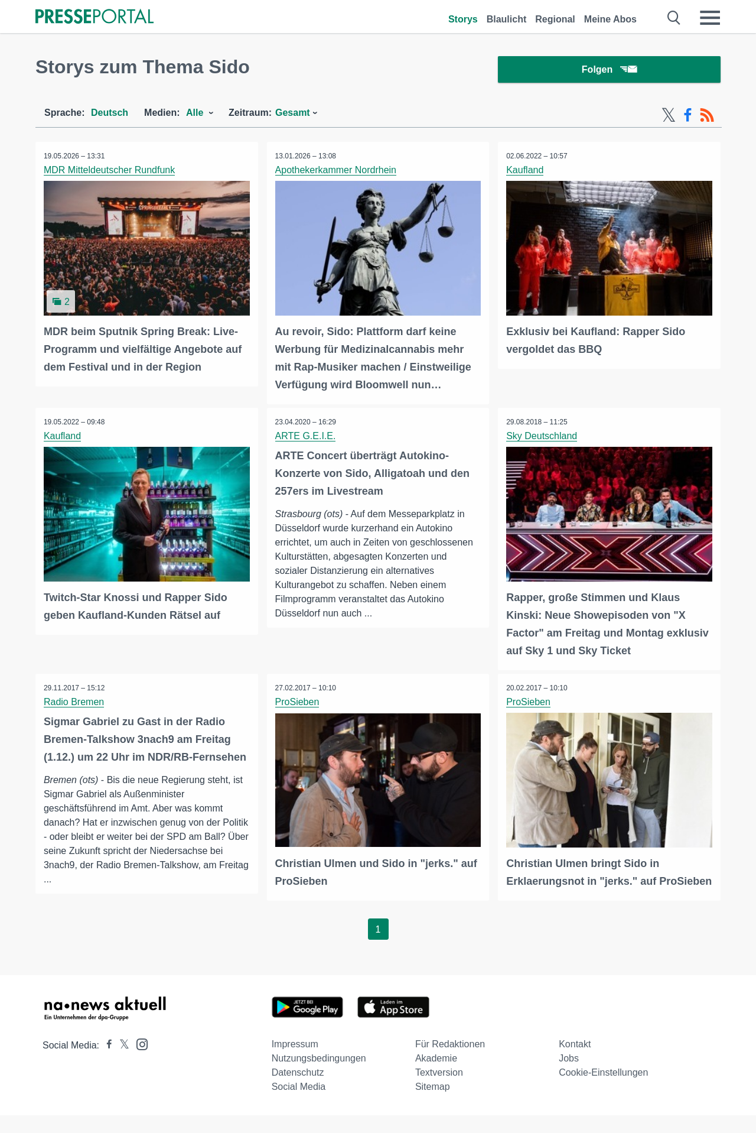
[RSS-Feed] (707, 117)
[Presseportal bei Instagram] (138, 1061)
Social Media (299, 1104)
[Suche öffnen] (674, 17)
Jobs (569, 1076)
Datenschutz (298, 1090)
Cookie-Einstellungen (603, 1090)
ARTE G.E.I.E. (306, 437)
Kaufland (525, 172)
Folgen (609, 71)
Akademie (436, 1076)
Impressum (295, 1062)
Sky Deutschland (542, 437)
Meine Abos (610, 19)
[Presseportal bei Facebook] (105, 1063)
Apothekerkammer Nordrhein (336, 172)
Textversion (439, 1090)
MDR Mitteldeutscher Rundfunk (109, 172)
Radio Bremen (74, 702)
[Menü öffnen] (710, 17)
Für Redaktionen (450, 1062)
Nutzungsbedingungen (319, 1076)
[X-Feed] (668, 117)
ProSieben (298, 702)
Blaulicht (507, 19)
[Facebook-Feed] (687, 117)
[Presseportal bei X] (120, 1063)
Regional (555, 19)
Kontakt (575, 1062)
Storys (463, 19)
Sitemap (432, 1104)
